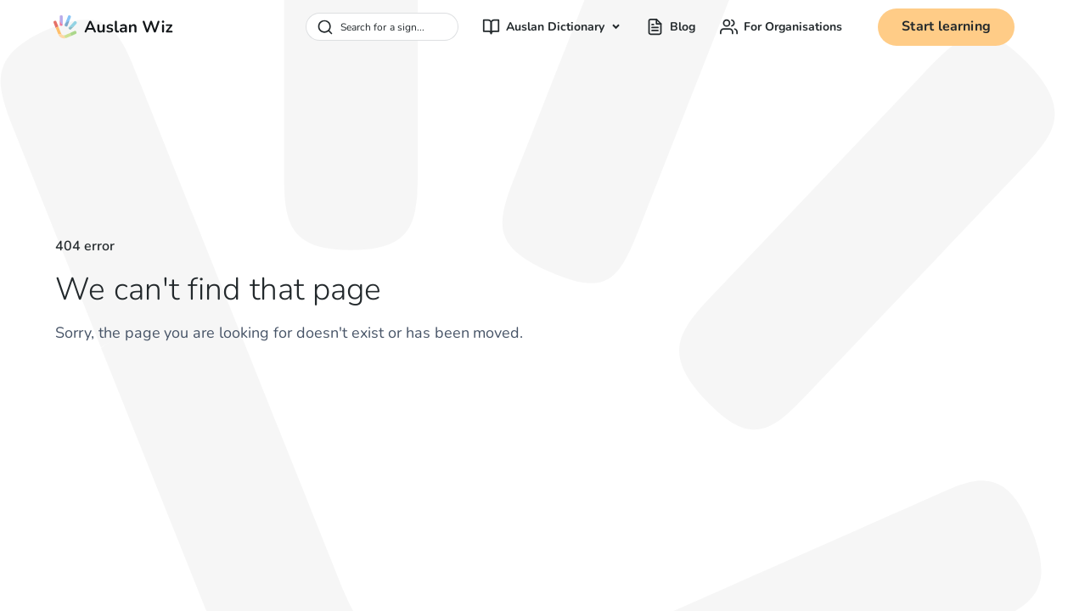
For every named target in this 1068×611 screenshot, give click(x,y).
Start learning (946, 26)
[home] (113, 27)
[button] (552, 27)
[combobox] (382, 27)
